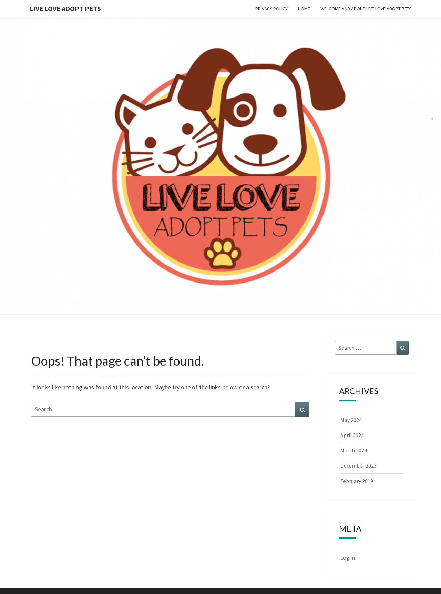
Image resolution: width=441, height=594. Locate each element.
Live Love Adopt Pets (65, 8)
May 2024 (351, 420)
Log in (347, 557)
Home (304, 9)
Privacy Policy (271, 9)
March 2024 (353, 450)
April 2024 (352, 435)
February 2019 (356, 481)
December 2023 (358, 465)
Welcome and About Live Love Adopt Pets (366, 9)
